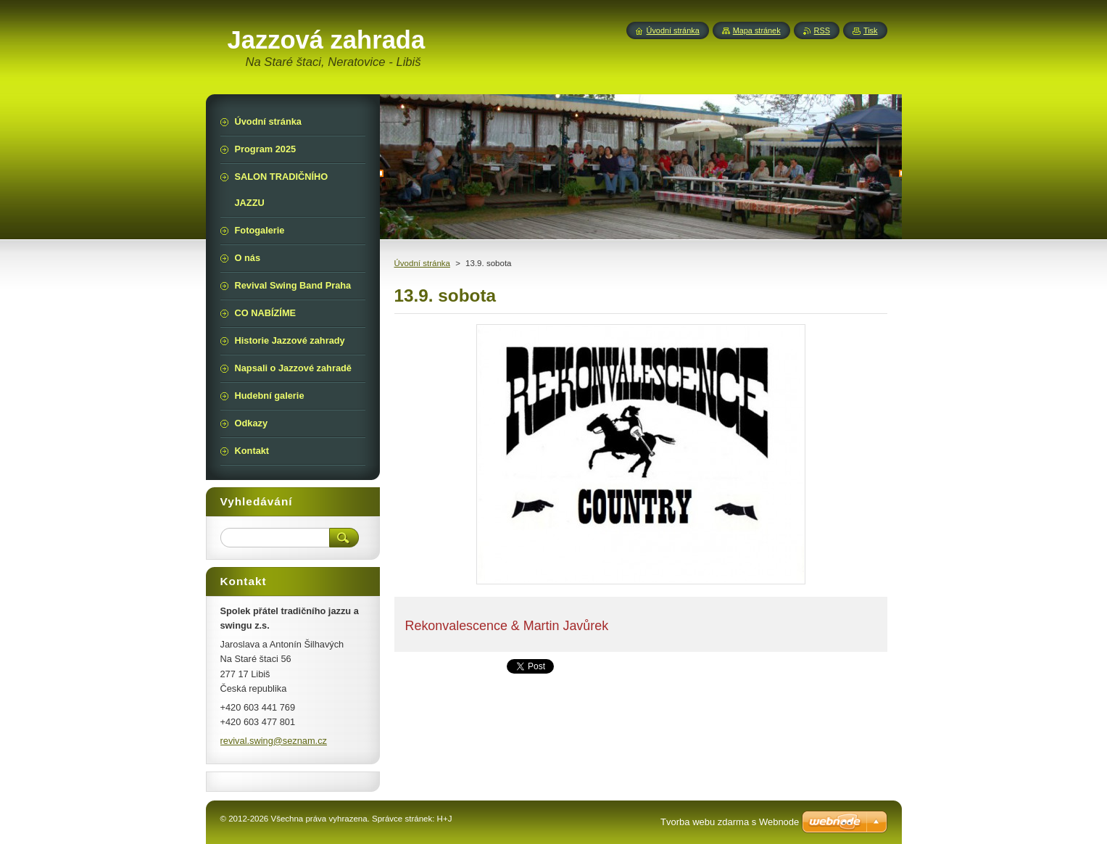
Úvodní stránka (422, 263)
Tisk (870, 30)
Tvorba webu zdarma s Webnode (729, 821)
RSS (822, 30)
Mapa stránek (757, 30)
